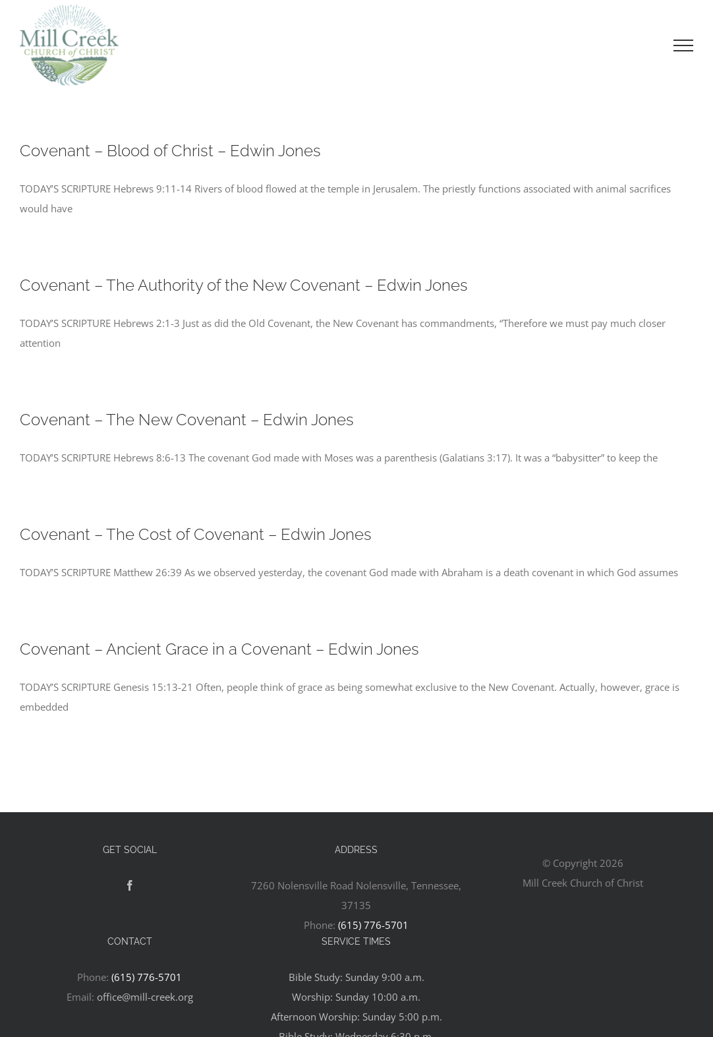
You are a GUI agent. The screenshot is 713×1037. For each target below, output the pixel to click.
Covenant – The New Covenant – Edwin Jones (187, 419)
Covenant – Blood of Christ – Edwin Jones (170, 150)
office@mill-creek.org (145, 996)
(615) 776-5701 (373, 925)
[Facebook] (130, 885)
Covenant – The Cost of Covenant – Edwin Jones (196, 534)
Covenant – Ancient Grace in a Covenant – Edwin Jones (219, 649)
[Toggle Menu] (683, 45)
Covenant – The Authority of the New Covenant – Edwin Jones (244, 285)
